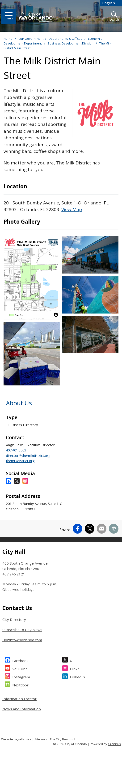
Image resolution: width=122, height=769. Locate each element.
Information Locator (19, 698)
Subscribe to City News (22, 629)
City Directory (14, 619)
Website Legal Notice (16, 739)
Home (8, 38)
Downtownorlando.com (22, 639)
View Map (71, 209)
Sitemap (40, 739)
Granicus (114, 744)
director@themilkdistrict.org (28, 455)
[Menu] (8, 16)
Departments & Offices (66, 38)
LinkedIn (77, 676)
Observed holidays (18, 589)
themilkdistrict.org (20, 460)
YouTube (20, 668)
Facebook (20, 660)
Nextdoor (20, 684)
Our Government (30, 38)
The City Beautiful (62, 739)
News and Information (21, 709)
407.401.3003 (16, 450)
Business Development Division (71, 43)
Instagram (21, 676)
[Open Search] (114, 16)
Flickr (74, 668)
